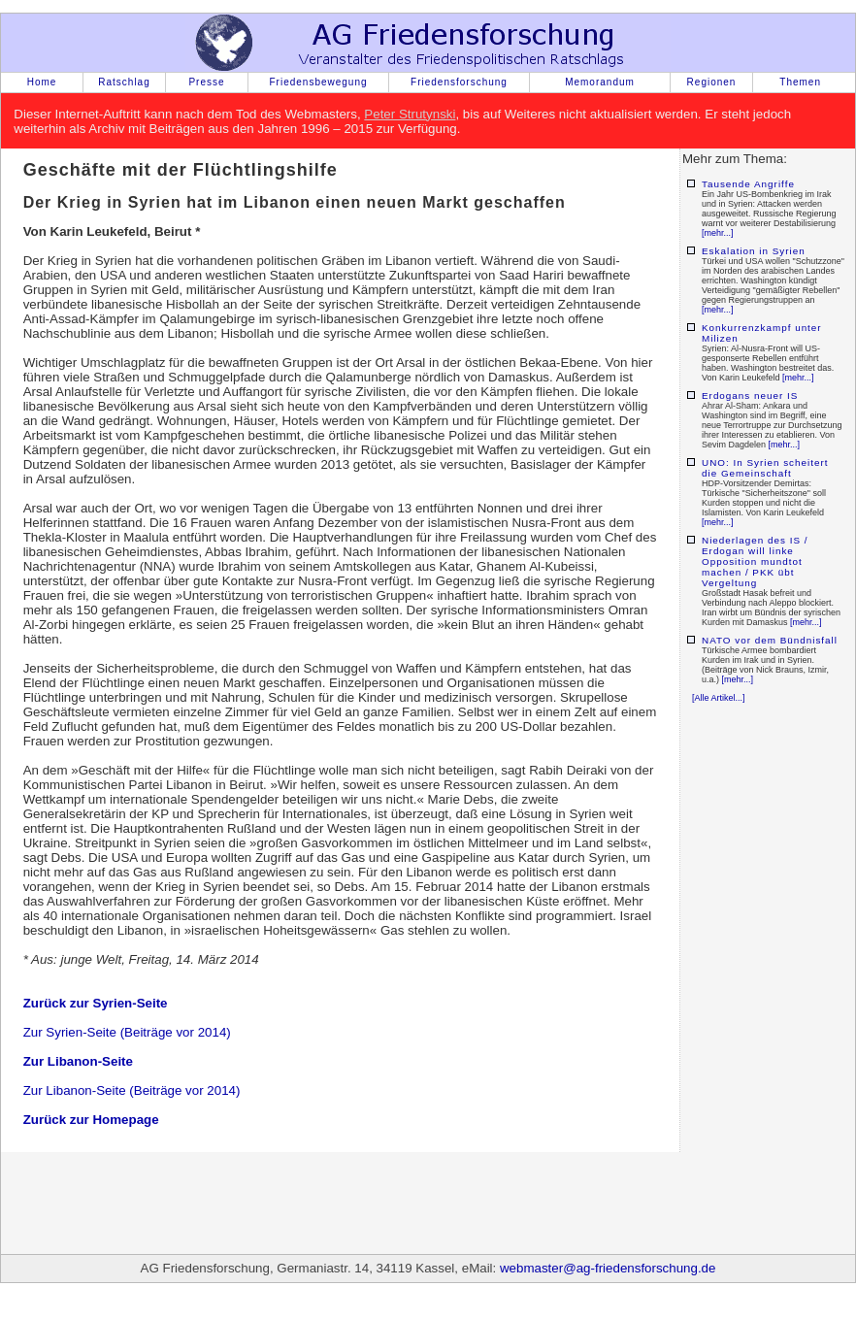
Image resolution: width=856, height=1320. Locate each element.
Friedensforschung (459, 82)
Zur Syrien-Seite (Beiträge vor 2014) (127, 1032)
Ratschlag (123, 82)
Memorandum (600, 82)
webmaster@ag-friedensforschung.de (607, 1268)
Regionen (712, 82)
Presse (206, 82)
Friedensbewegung (318, 82)
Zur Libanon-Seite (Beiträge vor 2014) (132, 1090)
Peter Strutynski (409, 114)
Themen (800, 82)
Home (42, 82)
